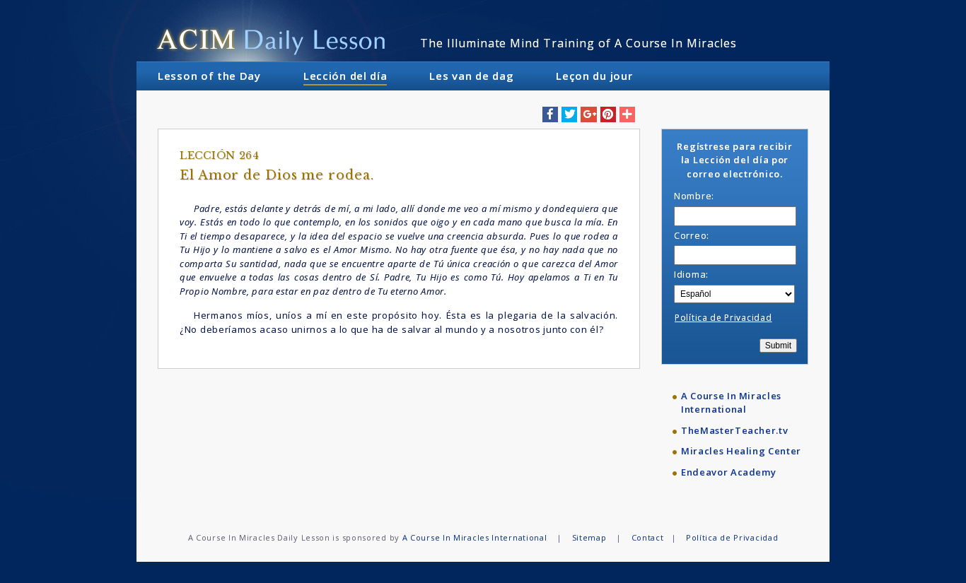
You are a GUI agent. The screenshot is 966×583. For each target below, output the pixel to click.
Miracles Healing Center (741, 450)
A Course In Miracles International (731, 402)
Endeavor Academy (728, 472)
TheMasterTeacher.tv (734, 430)
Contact (648, 537)
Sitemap (589, 537)
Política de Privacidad (723, 318)
